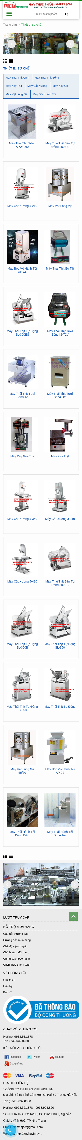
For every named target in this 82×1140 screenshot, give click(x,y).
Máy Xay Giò (60, 85)
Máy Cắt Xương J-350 (22, 519)
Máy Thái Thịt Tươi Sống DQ (60, 395)
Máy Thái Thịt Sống (47, 77)
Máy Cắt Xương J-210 (22, 206)
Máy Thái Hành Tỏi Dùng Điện (22, 833)
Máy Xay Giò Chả (22, 456)
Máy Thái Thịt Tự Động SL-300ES (22, 333)
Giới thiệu (9, 980)
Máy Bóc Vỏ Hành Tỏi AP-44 (22, 270)
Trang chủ (10, 24)
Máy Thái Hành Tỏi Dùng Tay (60, 833)
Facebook (13, 1056)
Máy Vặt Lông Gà (16, 94)
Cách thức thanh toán (16, 964)
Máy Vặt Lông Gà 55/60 (22, 771)
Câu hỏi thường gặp (15, 933)
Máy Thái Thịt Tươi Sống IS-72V (60, 333)
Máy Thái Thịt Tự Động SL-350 (60, 646)
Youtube (57, 1056)
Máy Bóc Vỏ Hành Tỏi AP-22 (60, 771)
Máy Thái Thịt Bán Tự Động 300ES (59, 583)
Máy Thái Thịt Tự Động (60, 706)
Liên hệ (7, 986)
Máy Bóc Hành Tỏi (44, 94)
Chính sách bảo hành (16, 958)
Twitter (33, 1056)
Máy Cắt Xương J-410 (22, 581)
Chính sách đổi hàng (16, 952)
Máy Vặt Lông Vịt (60, 206)
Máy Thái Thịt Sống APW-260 (22, 145)
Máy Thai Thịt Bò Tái (60, 268)
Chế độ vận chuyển (15, 946)
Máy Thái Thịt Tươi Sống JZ (22, 395)
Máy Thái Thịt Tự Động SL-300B (22, 646)
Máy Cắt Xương (37, 85)
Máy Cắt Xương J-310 (60, 519)
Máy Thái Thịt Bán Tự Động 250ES (59, 145)
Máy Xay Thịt (14, 85)
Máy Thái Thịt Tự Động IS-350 (22, 708)
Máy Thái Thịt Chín (17, 77)
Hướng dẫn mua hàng (17, 940)
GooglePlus (14, 1063)
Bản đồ (7, 992)
